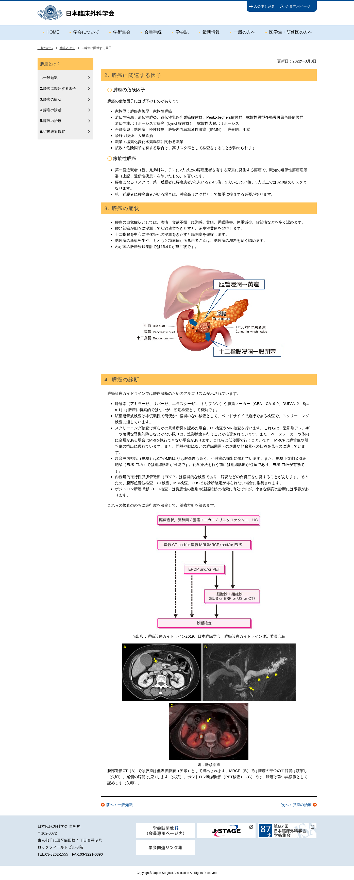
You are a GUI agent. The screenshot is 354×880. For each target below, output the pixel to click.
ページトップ (339, 860)
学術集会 (121, 32)
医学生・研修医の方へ (290, 32)
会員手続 (153, 32)
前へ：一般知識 (119, 805)
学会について (86, 32)
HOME (52, 32)
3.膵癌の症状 (51, 99)
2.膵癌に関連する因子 (58, 88)
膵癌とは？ (67, 48)
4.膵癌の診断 (51, 110)
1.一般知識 (49, 78)
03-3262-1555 (56, 854)
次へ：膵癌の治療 (296, 805)
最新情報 (211, 32)
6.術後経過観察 (52, 132)
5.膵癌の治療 (51, 121)
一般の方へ (244, 32)
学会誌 (182, 32)
